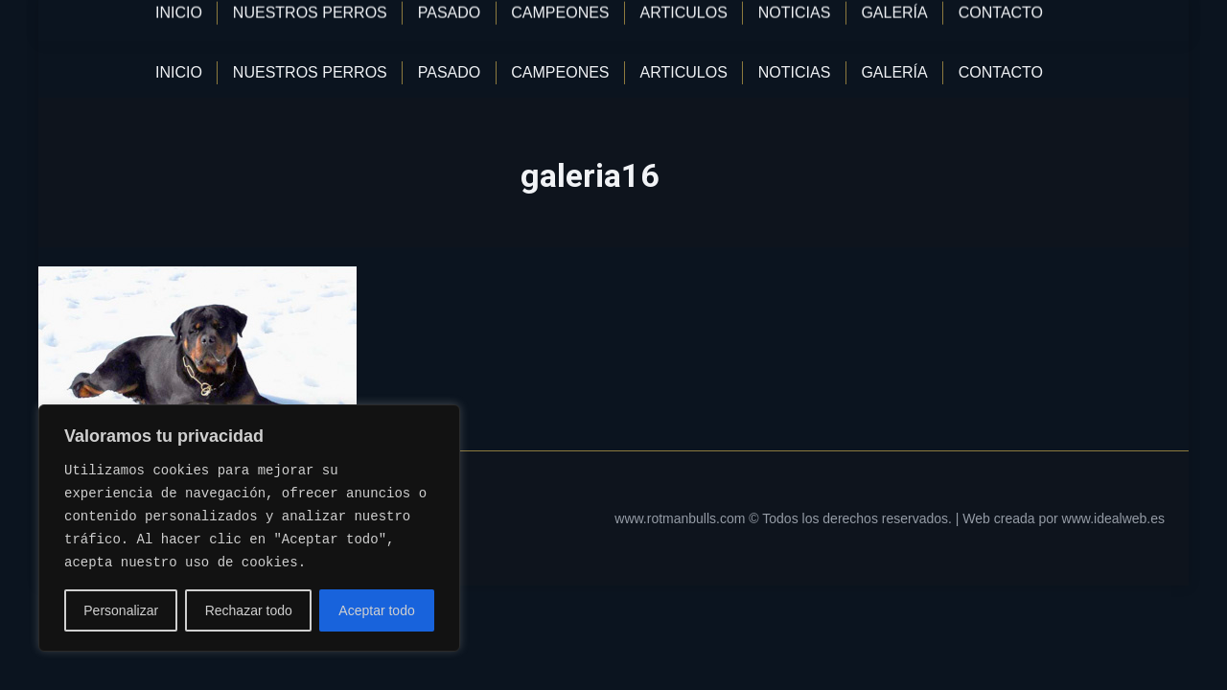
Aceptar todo (376, 610)
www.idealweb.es (1113, 518)
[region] (249, 528)
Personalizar (120, 610)
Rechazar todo (248, 610)
